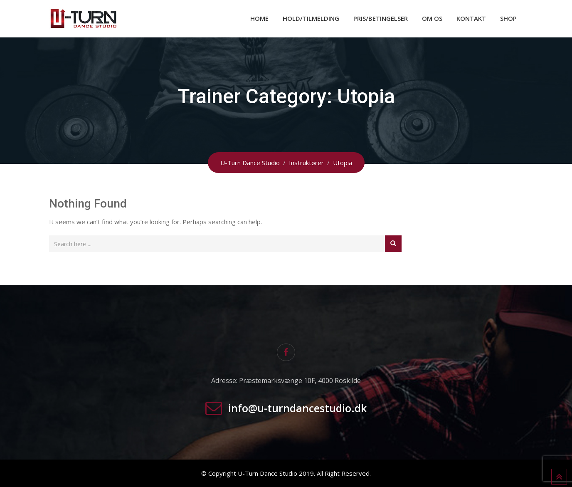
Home (259, 18)
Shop (508, 18)
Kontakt (471, 18)
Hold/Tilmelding (311, 18)
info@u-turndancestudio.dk (297, 408)
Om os (432, 18)
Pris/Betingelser (380, 18)
